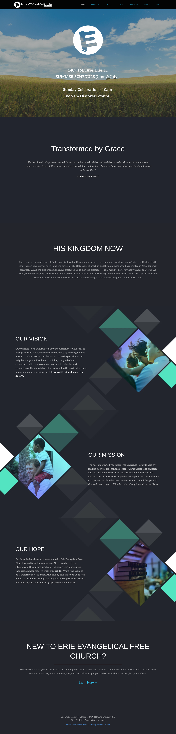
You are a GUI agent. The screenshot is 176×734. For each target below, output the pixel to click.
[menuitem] (82, 4)
